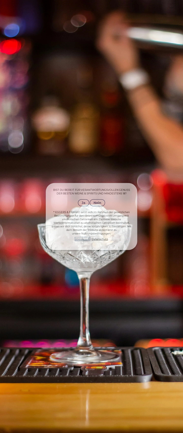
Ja (83, 203)
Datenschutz (100, 239)
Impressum (82, 239)
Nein (97, 203)
